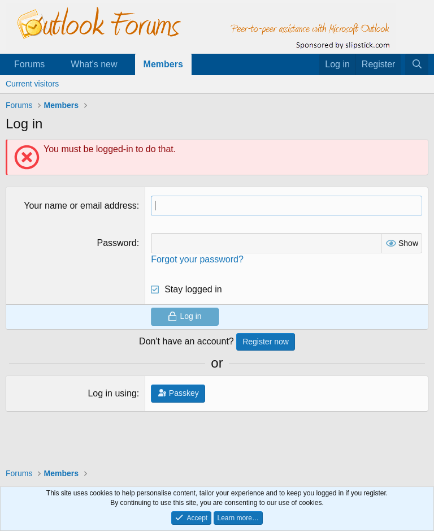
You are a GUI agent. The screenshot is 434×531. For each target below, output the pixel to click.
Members (163, 64)
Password (116, 243)
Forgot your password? (197, 259)
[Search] (416, 64)
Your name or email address (80, 205)
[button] (54, 64)
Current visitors (32, 83)
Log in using (112, 393)
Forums (29, 64)
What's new (94, 64)
